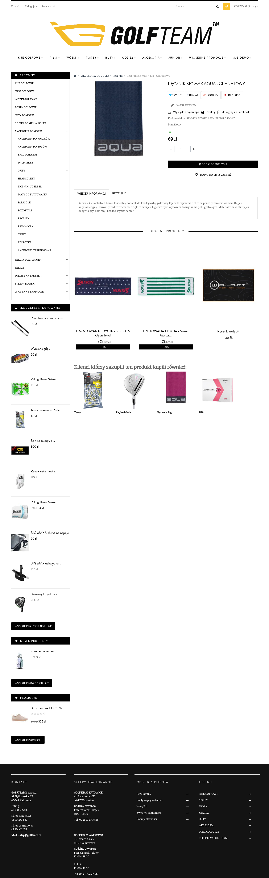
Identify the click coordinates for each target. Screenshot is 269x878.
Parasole (24, 202)
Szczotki (24, 242)
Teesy (22, 234)
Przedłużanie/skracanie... (47, 318)
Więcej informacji (91, 194)
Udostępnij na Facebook (235, 112)
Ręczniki (24, 218)
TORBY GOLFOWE (26, 107)
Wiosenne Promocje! (30, 291)
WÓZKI (203, 806)
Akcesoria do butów (32, 146)
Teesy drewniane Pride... (46, 410)
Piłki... (202, 412)
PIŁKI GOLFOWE (24, 91)
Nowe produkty (34, 641)
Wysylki (141, 806)
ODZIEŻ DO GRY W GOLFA (30, 123)
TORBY (203, 800)
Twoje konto (49, 6)
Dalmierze (25, 162)
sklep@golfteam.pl (29, 835)
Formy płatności (147, 819)
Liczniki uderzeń (30, 186)
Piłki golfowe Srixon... (45, 379)
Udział (192, 95)
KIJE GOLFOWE (24, 83)
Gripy (21, 170)
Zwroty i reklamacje (149, 813)
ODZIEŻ (204, 813)
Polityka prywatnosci (149, 800)
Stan (170, 124)
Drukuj (210, 112)
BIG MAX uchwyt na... (46, 563)
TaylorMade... (124, 412)
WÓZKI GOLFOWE (26, 99)
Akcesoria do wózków (34, 138)
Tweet (175, 95)
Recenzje (119, 193)
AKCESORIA (206, 825)
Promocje (28, 698)
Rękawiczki (26, 226)
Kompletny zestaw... (44, 651)
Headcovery (26, 178)
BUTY (202, 819)
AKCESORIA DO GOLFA (28, 131)
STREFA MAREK (24, 283)
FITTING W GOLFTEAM (213, 838)
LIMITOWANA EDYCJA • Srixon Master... (166, 333)
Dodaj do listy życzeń (215, 175)
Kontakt (16, 6)
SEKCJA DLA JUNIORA (28, 259)
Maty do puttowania (32, 194)
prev (159, 282)
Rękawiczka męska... (44, 471)
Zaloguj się (31, 6)
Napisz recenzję (186, 105)
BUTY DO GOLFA (24, 115)
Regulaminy (144, 794)
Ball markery (27, 154)
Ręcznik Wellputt (228, 331)
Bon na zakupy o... (43, 441)
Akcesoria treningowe (34, 250)
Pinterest (232, 95)
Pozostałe (25, 210)
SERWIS (20, 267)
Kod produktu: (177, 118)
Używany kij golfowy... (45, 594)
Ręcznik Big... (165, 412)
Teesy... (78, 412)
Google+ (210, 95)
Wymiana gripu (40, 349)
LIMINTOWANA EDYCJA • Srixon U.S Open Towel (103, 333)
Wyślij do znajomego (186, 112)
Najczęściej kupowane (40, 308)
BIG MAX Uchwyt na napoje (50, 533)
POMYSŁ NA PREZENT (28, 275)
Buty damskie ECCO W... (48, 708)
